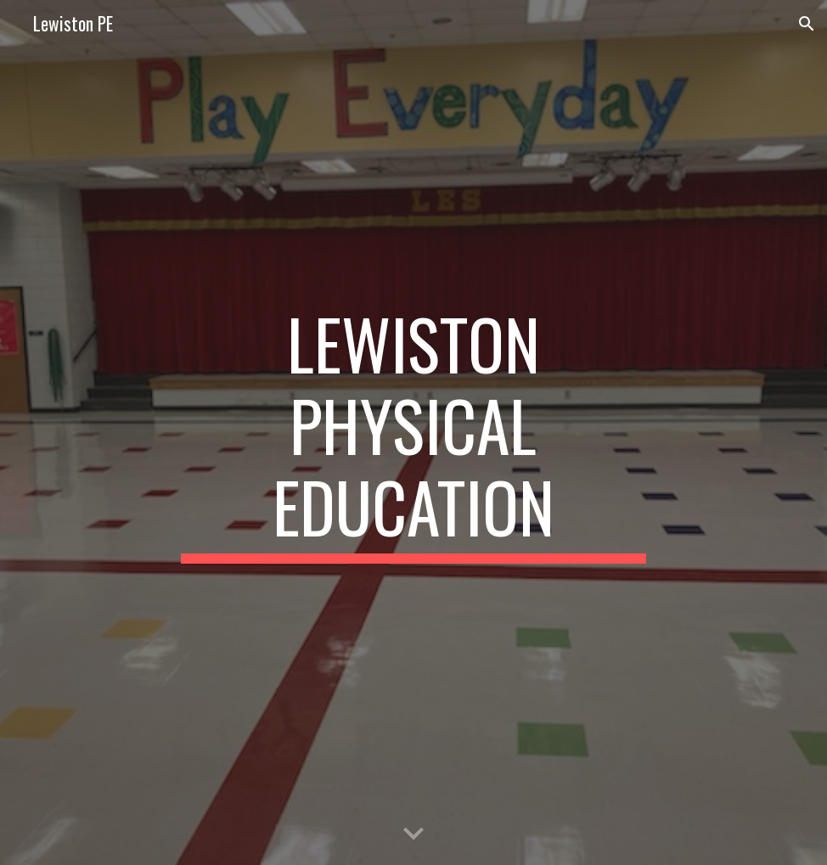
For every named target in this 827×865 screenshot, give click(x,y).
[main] (413, 432)
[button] (806, 23)
